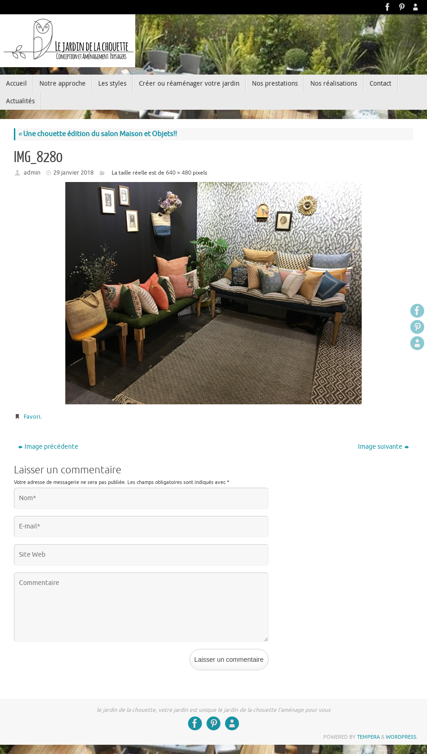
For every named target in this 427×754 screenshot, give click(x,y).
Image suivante (383, 447)
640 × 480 (178, 172)
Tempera (368, 737)
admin (32, 172)
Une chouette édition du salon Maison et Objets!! (97, 134)
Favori (32, 417)
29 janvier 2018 (73, 172)
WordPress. (402, 737)
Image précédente (48, 447)
